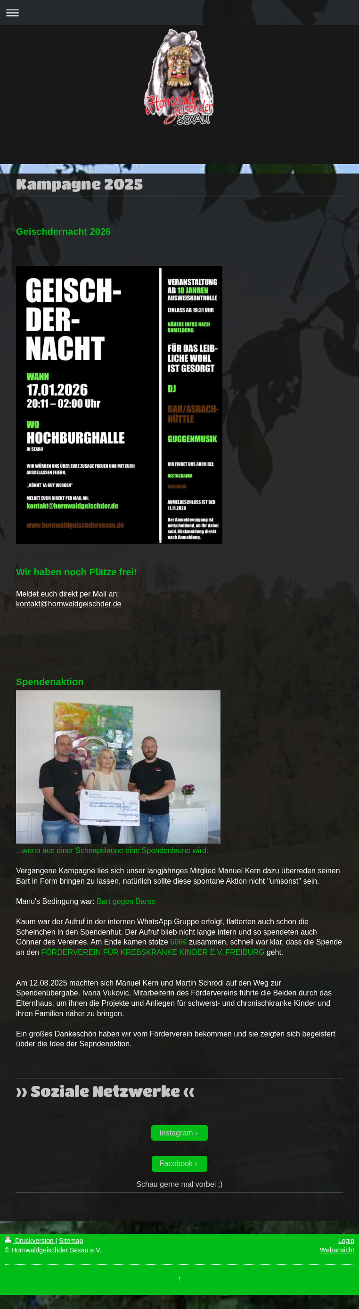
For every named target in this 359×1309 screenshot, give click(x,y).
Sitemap (71, 1240)
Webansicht (337, 1250)
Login (346, 1240)
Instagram (176, 1133)
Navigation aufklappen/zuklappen (179, 12)
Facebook (176, 1164)
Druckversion (30, 1240)
